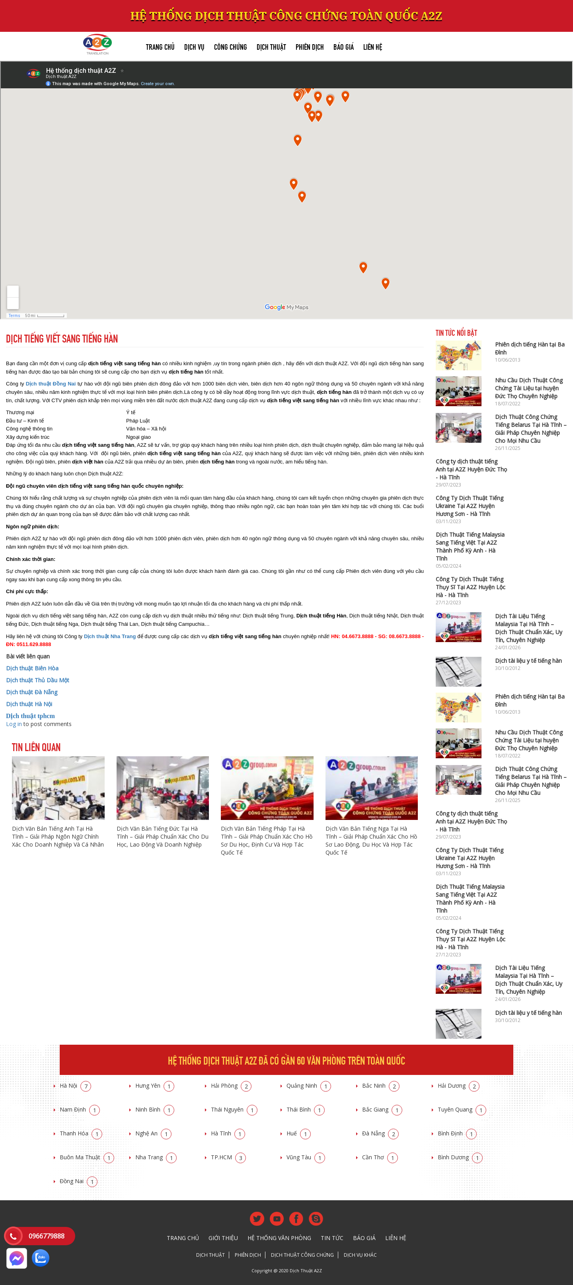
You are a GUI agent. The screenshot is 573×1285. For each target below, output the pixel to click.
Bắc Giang (382, 1109)
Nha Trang (156, 1157)
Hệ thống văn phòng (279, 1238)
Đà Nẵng (380, 1133)
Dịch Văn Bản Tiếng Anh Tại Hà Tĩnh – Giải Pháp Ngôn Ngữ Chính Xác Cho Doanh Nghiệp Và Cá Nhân (58, 836)
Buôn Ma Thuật (87, 1157)
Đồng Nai (78, 1181)
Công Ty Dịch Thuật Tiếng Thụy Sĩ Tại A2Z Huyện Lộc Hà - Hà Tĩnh (470, 587)
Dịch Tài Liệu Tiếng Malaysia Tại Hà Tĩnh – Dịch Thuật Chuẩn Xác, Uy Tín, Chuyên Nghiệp (528, 628)
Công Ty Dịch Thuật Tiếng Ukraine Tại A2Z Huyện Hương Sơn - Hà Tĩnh (469, 506)
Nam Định (80, 1109)
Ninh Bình (154, 1109)
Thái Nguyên (234, 1109)
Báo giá (343, 46)
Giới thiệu (223, 1238)
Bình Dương (460, 1157)
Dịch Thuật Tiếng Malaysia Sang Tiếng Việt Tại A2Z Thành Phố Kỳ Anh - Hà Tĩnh (470, 546)
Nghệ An (153, 1133)
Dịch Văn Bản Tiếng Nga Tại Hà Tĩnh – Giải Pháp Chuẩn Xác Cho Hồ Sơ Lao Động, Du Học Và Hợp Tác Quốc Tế (371, 840)
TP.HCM (228, 1157)
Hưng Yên (154, 1085)
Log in (14, 724)
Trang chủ (160, 46)
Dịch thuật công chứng (302, 1255)
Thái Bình (305, 1109)
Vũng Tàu (305, 1157)
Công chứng (230, 46)
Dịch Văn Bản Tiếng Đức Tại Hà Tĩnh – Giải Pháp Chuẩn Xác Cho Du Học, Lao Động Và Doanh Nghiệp (163, 836)
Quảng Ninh (308, 1085)
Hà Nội (75, 1085)
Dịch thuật (271, 46)
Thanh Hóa (81, 1133)
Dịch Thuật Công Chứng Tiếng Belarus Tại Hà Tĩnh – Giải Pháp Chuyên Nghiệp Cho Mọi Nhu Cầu (531, 428)
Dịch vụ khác (360, 1255)
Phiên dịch (310, 46)
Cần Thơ (380, 1157)
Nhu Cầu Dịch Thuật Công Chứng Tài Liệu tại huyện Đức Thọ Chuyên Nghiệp (529, 388)
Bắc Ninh (381, 1085)
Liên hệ (372, 46)
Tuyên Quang (462, 1109)
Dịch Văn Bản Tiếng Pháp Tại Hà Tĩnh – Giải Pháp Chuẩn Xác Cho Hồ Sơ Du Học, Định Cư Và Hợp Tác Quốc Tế (266, 840)
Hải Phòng (231, 1085)
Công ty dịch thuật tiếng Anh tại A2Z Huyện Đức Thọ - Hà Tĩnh (471, 469)
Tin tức (332, 1238)
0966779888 (46, 1236)
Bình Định (457, 1133)
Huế (298, 1133)
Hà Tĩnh (228, 1133)
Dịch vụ (194, 46)
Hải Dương (458, 1085)
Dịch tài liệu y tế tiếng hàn (528, 660)
